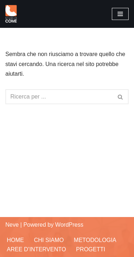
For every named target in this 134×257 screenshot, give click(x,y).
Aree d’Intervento (36, 249)
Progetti (90, 249)
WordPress (69, 225)
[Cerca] (59, 96)
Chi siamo (49, 240)
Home (15, 240)
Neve (12, 225)
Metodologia (95, 240)
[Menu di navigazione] (120, 14)
